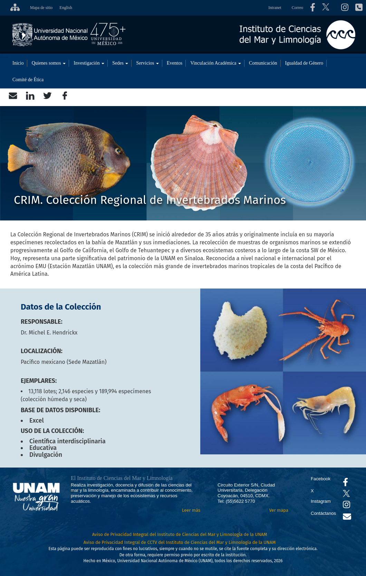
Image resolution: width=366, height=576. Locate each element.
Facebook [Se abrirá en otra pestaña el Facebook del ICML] (320, 478)
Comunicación (263, 63)
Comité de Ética (28, 79)
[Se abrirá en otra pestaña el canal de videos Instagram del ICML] (346, 506)
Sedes (120, 63)
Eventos (174, 63)
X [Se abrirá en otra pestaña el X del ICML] (312, 490)
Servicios (147, 63)
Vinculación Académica (215, 63)
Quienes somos (49, 63)
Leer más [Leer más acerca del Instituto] (191, 510)
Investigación (89, 63)
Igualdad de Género (304, 63)
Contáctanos (323, 513)
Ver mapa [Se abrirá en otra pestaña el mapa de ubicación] (278, 510)
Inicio (18, 63)
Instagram (321, 501)
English (65, 7)
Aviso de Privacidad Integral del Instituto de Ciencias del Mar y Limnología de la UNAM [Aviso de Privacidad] (179, 534)
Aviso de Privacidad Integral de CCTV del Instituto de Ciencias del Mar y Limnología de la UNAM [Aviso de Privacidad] (180, 542)
